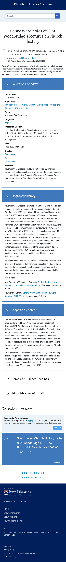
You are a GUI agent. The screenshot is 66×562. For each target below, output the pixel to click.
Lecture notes (11, 161)
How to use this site (13, 521)
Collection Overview (24, 84)
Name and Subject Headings (30, 379)
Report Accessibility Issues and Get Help (19, 553)
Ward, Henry (10, 154)
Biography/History (23, 196)
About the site (10, 517)
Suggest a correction (33, 477)
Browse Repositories (13, 513)
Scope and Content (24, 310)
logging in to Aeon (34, 421)
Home (6, 509)
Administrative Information (29, 393)
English (8, 122)
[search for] (30, 16)
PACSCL (7, 529)
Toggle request (9, 438)
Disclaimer (8, 546)
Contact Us (28, 58)
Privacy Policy (9, 550)
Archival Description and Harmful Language (20, 557)
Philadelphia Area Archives (33, 4)
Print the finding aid (33, 473)
